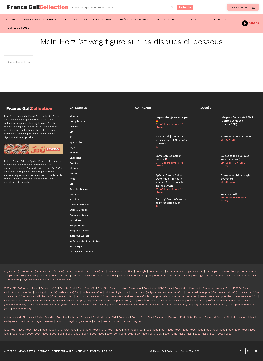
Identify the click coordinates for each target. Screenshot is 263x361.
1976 (103, 329)
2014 (137, 333)
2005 (69, 333)
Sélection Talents (79, 304)
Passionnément (65, 300)
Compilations (11, 275)
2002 (45, 333)
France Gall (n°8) (15, 296)
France (208, 317)
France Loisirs (66, 296)
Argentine (62, 317)
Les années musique (121, 296)
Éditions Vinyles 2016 (117, 292)
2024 (213, 333)
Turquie (125, 321)
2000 (30, 333)
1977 (111, 329)
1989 (200, 329)
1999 (22, 333)
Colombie (124, 317)
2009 (101, 333)
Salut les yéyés (58, 304)
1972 (73, 329)
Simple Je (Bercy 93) (186, 304)
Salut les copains (38, 304)
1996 (252, 329)
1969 (52, 329)
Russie (97, 321)
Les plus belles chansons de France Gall (174, 296)
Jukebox (64, 275)
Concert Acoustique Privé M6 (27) (221, 288)
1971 (66, 329)
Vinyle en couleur (31, 279)
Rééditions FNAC (196, 300)
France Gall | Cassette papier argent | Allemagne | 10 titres (172, 140)
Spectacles (251, 275)
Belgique (86, 317)
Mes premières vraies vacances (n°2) (237, 296)
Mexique (24, 321)
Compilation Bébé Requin (158, 288)
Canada (105, 317)
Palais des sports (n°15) (17, 300)
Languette (77, 275)
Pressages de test (203, 275)
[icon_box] (250, 23)
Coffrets (251, 271)
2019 (174, 333)
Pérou (59, 321)
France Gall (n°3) (227, 292)
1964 (14, 329)
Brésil (96, 317)
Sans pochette (234, 275)
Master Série (207, 296)
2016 (152, 333)
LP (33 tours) (228, 139)
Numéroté (139, 275)
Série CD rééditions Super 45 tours (128, 304)
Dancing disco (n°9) (46, 292)
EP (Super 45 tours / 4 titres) (234, 164)
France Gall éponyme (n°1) (201, 292)
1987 (185, 329)
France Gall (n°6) (249, 292)
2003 (53, 333)
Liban (251, 317)
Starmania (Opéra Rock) (213, 304)
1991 (215, 329)
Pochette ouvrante (180, 275)
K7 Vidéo (198, 271)
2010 (109, 333)
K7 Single (185, 271)
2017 (159, 333)
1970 (59, 329)
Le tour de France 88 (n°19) (92, 296)
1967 (36, 329)
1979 (126, 329)
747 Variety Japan (28, 288)
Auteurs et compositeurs (57, 279)
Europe (198, 317)
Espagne (173, 317)
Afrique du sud (12, 317)
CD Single (141, 271)
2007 (85, 333)
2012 (123, 333)
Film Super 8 (213, 271)
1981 (141, 329)
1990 (208, 329)
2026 (228, 333)
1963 (6, 329)
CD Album (113, 271)
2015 (145, 333)
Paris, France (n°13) (44, 300)
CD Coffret (127, 271)
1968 (44, 329)
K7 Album (172, 271)
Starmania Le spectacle (236, 136)
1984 (163, 329)
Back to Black (68, 288)
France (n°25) (175, 292)
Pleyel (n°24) (83, 300)
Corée (135, 317)
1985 (170, 329)
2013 (130, 333)
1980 (134, 329)
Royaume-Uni (83, 321)
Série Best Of (99, 304)
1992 (222, 329)
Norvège (36, 321)
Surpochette (12, 279)
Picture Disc (160, 275)
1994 (237, 329)
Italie (234, 317)
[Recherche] (185, 7)
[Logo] (33, 7)
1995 (245, 329)
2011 (116, 333)
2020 (182, 333)
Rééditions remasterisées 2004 (225, 300)
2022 (197, 333)
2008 (93, 333)
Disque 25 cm (29, 275)
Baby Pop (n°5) (86, 288)
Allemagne (29, 317)
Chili (114, 317)
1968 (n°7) (10, 288)
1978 (118, 329)
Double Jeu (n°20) (92, 292)
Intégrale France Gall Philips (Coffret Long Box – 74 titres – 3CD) (238, 121)
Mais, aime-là (229, 194)
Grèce (217, 317)
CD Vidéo (154, 271)
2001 (37, 333)
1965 (21, 329)
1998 (14, 333)
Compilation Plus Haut (187, 288)
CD (222, 127)
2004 (61, 333)
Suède (106, 321)
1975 (96, 329)
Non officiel (125, 275)
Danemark (160, 317)
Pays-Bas (48, 321)
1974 (88, 329)
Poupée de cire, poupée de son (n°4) (114, 300)
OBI (150, 275)
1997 (6, 333)
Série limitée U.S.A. (161, 304)
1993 (230, 329)
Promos (219, 275)
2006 (77, 333)
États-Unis (186, 317)
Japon (242, 317)
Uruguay (136, 321)
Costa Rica (146, 317)
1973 (81, 329)
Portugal (69, 321)
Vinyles (8, 271)
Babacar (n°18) (49, 288)
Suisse (115, 321)
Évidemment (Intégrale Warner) (148, 292)
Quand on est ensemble (171, 300)
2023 (205, 333)
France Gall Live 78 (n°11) (41, 296)
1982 (148, 329)
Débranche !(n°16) (69, 292)
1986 (178, 329)
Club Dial (103, 288)
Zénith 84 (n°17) (22, 308)
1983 (155, 329)
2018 (167, 333)
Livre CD (90, 275)
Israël (226, 317)
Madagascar (11, 321)
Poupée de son (146, 300)
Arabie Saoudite (46, 317)
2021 (189, 333)
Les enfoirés (142, 296)
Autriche (74, 317)
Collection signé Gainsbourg (125, 288)
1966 (29, 329)
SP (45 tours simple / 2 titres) (169, 125)
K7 (157, 146)
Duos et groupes (48, 275)
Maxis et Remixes (106, 275)
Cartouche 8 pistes (233, 271)
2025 (220, 333)
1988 (193, 329)
